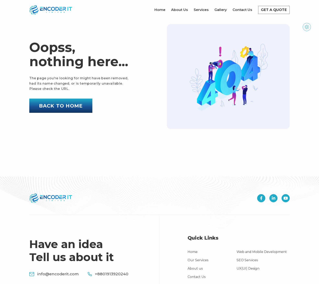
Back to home (61, 106)
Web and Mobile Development (262, 252)
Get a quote (274, 10)
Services (201, 10)
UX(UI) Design (248, 268)
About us (195, 268)
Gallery (220, 10)
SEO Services (247, 260)
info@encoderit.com (54, 274)
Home (159, 10)
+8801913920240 (108, 274)
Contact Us (242, 10)
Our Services (198, 260)
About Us (179, 10)
